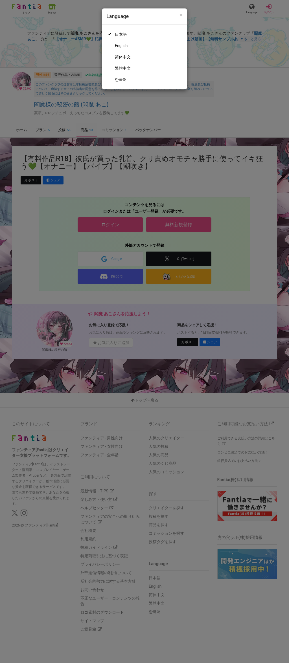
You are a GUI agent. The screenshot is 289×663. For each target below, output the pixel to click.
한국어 (121, 79)
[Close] (181, 15)
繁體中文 (123, 68)
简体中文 (123, 57)
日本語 (121, 34)
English (121, 45)
